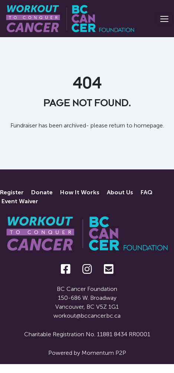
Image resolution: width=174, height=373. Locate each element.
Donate (42, 192)
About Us (120, 192)
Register (12, 192)
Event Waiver (19, 201)
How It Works (79, 192)
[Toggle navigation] (164, 18)
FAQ (146, 192)
